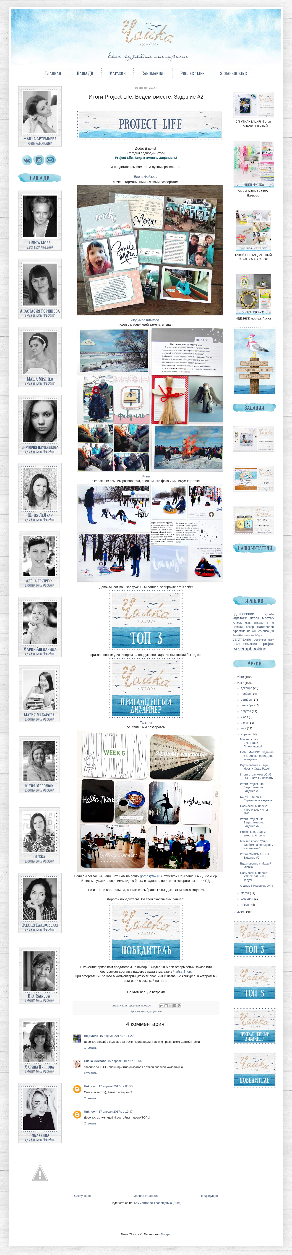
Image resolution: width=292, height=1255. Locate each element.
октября (247, 699)
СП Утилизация (263, 631)
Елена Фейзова (95, 1061)
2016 (241, 911)
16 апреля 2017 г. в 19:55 (125, 1061)
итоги (144, 1011)
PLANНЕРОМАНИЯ (245, 643)
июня (245, 722)
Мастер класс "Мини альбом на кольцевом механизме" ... (256, 844)
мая (244, 728)
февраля (247, 898)
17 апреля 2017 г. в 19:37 (116, 1111)
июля (245, 717)
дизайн (269, 614)
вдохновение (243, 614)
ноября (246, 693)
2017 (241, 683)
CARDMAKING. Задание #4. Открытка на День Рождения (257, 755)
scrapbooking (252, 648)
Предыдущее (209, 1195)
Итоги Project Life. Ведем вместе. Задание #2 (252, 822)
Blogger (165, 1234)
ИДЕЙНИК (240, 618)
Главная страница (145, 1195)
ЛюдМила (91, 1036)
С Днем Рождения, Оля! (256, 885)
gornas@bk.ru (150, 876)
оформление (241, 631)
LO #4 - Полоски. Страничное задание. (256, 798)
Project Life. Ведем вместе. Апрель (253, 833)
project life (155, 1011)
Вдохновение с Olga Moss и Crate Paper (255, 766)
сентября (247, 705)
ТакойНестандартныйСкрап (248, 635)
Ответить (90, 1047)
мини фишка (254, 622)
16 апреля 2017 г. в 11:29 (117, 1036)
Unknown (90, 1086)
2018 (241, 677)
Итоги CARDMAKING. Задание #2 (255, 855)
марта (245, 893)
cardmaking (242, 639)
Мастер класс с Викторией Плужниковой (251, 743)
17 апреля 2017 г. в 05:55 (116, 1086)
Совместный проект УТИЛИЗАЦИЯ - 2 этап (254, 809)
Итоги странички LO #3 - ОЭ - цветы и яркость (256, 776)
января (246, 904)
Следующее (82, 1195)
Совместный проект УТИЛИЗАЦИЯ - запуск (253, 876)
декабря (247, 688)
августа (246, 711)
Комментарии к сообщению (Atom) (158, 1203)
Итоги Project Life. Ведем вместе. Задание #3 (252, 787)
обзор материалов (260, 627)
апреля (246, 734)
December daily (264, 639)
